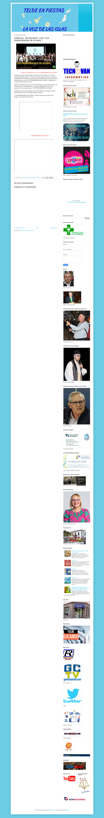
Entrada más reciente (20, 228)
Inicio (37, 228)
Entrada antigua (53, 228)
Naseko (53, 810)
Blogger (67, 810)
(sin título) (74, 560)
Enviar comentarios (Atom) (27, 230)
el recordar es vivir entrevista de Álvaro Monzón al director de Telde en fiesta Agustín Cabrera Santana (81, 588)
